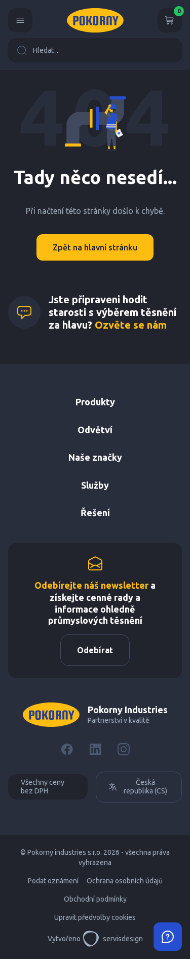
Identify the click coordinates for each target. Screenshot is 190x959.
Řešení (95, 512)
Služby (95, 485)
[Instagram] (124, 749)
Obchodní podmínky (95, 899)
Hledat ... (38, 50)
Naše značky (95, 457)
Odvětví (95, 430)
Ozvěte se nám (131, 325)
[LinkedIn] (95, 749)
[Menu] (20, 20)
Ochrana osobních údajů (125, 881)
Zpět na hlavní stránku (95, 247)
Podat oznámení (53, 881)
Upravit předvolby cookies (95, 917)
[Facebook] (67, 749)
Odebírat (95, 650)
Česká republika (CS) (137, 786)
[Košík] (170, 20)
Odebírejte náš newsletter (91, 585)
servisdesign (113, 939)
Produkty (95, 402)
